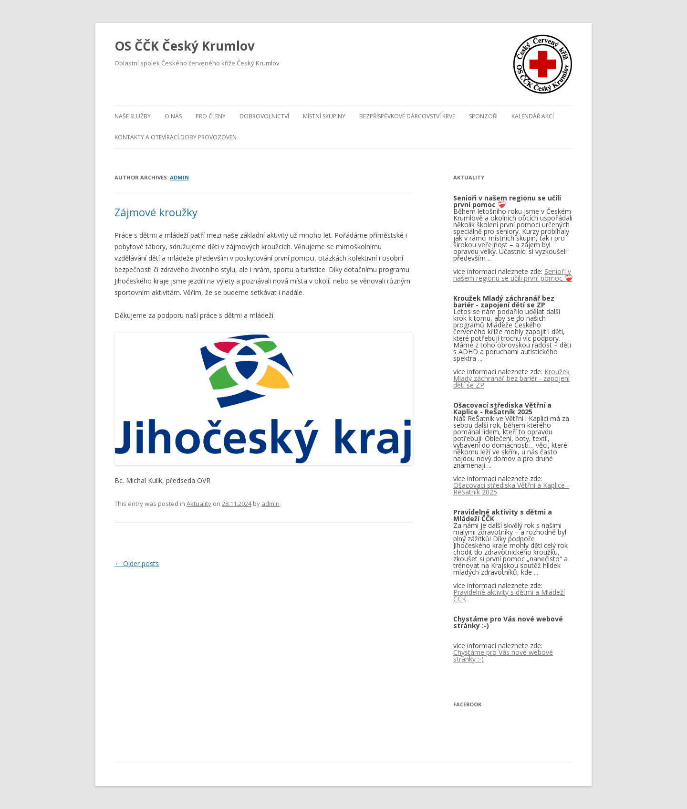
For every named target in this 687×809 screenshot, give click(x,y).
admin (179, 177)
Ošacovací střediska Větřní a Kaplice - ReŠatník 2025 (511, 488)
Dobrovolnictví (264, 116)
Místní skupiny (324, 116)
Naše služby (132, 116)
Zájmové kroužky (156, 212)
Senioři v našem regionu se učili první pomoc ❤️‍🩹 (512, 275)
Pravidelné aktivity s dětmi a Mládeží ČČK (509, 595)
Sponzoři (483, 116)
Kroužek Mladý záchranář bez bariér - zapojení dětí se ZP (511, 378)
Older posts (136, 563)
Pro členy (211, 116)
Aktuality (199, 503)
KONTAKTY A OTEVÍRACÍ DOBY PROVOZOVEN (175, 137)
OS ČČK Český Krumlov (184, 45)
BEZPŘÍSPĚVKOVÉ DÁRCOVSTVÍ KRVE (407, 116)
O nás (173, 116)
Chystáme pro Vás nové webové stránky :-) (503, 655)
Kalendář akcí (532, 116)
